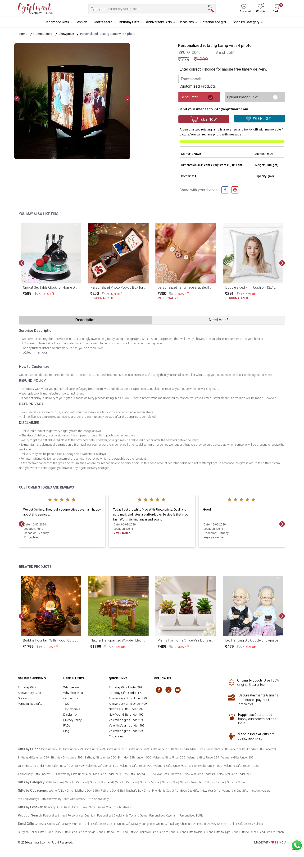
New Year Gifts (211, 790)
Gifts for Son (170, 782)
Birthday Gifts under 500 (100, 757)
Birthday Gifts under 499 (66, 757)
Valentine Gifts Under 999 (170, 765)
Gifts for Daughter (191, 782)
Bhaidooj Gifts (53, 807)
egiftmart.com (37, 842)
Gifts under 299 (73, 749)
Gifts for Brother (214, 782)
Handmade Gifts (57, 22)
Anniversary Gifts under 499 (73, 774)
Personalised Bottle (191, 815)
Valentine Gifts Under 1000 (205, 765)
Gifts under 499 (95, 749)
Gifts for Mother (150, 782)
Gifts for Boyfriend (101, 782)
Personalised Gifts (30, 703)
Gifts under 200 (51, 749)
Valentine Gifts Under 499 (68, 765)
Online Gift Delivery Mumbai (64, 824)
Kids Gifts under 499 (135, 774)
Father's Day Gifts (112, 790)
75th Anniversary (98, 799)
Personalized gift (213, 22)
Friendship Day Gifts (165, 790)
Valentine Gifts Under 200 (169, 757)
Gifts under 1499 (185, 749)
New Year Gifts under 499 (201, 774)
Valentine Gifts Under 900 (136, 765)
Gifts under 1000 (162, 749)
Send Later (189, 97)
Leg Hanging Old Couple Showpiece (251, 640)
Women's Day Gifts (61, 790)
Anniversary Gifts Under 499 (128, 703)
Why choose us (73, 693)
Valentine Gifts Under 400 (34, 765)
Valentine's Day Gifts (235, 790)
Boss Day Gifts (190, 790)
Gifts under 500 (117, 749)
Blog (66, 731)
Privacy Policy (72, 720)
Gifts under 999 (139, 749)
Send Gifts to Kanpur (165, 832)
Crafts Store (103, 22)
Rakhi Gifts (71, 807)
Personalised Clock (109, 815)
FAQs (66, 725)
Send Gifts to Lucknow (136, 832)
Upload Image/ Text (242, 97)
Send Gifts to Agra (218, 832)
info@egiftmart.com (34, 352)
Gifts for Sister (236, 782)
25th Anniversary (50, 799)
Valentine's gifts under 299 (126, 720)
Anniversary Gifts (159, 22)
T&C (66, 703)
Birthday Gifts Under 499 (125, 693)
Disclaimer (70, 714)
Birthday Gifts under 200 (261, 749)
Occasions (186, 22)
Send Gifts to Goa (108, 832)
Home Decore (42, 34)
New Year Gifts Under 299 (126, 709)
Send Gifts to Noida (83, 832)
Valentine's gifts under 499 (126, 725)
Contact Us (70, 698)
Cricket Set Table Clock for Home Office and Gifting (60, 287)
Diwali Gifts (88, 807)
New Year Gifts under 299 (166, 774)
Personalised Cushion (81, 815)
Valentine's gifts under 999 (126, 731)
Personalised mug (54, 815)
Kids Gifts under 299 (106, 774)
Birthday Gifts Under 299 (125, 687)
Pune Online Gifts (58, 832)
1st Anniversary (260, 790)
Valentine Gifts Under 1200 (241, 765)
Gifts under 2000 (233, 749)
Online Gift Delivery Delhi (99, 824)
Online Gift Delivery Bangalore (135, 824)
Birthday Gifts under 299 (33, 757)
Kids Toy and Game (135, 815)
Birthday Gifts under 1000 (134, 757)
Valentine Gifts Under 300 (237, 757)
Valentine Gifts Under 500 (102, 765)
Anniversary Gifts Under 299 (128, 698)
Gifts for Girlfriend (76, 782)
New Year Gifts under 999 (235, 774)
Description (85, 320)
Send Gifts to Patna (244, 832)
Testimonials (71, 709)
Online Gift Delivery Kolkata (246, 824)
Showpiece (66, 34)
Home (23, 34)
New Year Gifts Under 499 (126, 714)
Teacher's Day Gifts (138, 790)
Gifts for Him (54, 782)
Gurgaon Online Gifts (31, 832)
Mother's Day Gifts (87, 790)
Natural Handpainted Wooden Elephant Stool (124, 640)
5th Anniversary (28, 799)
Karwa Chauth (106, 807)
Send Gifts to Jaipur (192, 832)
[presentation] (17, 98)
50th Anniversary (74, 799)
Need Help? (218, 320)
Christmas (124, 807)
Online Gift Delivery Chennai (173, 824)
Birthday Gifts (129, 22)
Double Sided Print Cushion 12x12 (250, 287)
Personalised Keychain (163, 815)
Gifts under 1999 (209, 749)
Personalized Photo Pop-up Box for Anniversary (126, 287)
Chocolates (116, 736)
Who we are (71, 687)
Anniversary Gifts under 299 (35, 774)
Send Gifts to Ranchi (272, 832)
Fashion (81, 22)
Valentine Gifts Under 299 (203, 757)
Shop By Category (246, 22)
